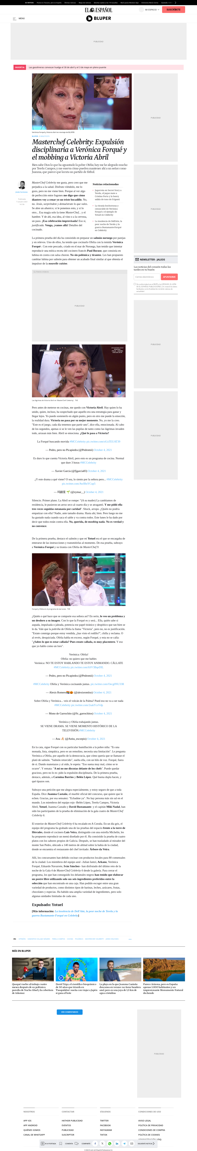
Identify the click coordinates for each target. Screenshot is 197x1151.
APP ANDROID (30, 1125)
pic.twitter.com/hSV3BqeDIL (87, 667)
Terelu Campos (58, 939)
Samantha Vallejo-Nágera (39, 939)
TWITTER (104, 1120)
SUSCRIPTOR (68, 1134)
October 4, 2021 (103, 449)
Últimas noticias (70, 3)
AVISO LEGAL (144, 1120)
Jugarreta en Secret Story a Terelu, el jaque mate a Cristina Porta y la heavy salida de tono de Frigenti (108, 195)
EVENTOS (66, 1125)
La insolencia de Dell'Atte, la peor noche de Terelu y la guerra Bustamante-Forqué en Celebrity (108, 226)
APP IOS (27, 1120)
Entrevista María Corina (150, 3)
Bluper (35, 136)
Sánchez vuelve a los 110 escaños (106, 3)
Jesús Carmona (22, 192)
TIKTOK (103, 1134)
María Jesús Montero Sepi (130, 3)
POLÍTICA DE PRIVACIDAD (150, 1125)
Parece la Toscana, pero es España (49, 3)
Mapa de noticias (85, 3)
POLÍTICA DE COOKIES (149, 1134)
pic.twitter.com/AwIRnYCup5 (78, 483)
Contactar (68, 1111)
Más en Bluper (21, 950)
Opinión (22, 939)
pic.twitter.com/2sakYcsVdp (87, 705)
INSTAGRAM (106, 1130)
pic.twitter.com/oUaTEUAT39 (103, 441)
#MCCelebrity (78, 441)
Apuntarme (169, 276)
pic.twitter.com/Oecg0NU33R (107, 684)
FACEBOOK (105, 1125)
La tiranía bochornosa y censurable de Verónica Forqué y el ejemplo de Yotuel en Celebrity (107, 210)
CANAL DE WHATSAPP (34, 1134)
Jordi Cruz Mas (112, 939)
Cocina (70, 939)
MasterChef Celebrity (94, 939)
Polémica (79, 939)
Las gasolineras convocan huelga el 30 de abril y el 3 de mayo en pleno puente (67, 67)
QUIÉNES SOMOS (31, 1130)
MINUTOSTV (45, 136)
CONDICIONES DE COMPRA (151, 1130)
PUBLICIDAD (68, 1130)
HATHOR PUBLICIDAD (72, 1120)
